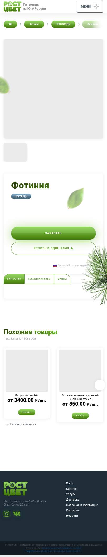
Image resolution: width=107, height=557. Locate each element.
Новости (72, 518)
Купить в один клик (53, 249)
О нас (70, 485)
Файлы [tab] (65, 281)
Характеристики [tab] (41, 281)
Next (99, 387)
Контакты (73, 513)
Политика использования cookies (61, 550)
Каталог (71, 491)
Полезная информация (82, 507)
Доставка (73, 502)
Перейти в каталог (22, 427)
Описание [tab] (14, 281)
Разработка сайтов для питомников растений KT (53, 553)
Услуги (70, 496)
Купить (27, 414)
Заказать (53, 233)
